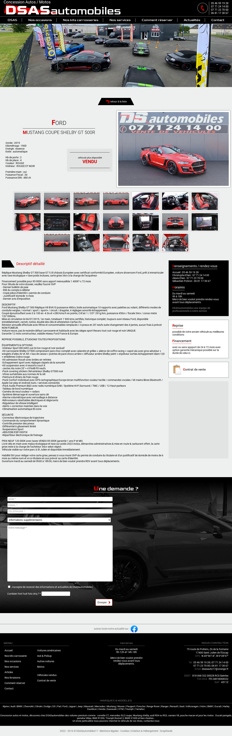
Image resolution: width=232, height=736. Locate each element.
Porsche (140, 706)
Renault (174, 706)
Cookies (124, 730)
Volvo (203, 706)
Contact (217, 20)
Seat (181, 706)
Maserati (88, 706)
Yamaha (139, 709)
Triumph (129, 709)
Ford (65, 706)
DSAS (12, 20)
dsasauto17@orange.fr (215, 668)
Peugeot (130, 706)
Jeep (79, 706)
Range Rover (153, 706)
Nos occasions (40, 20)
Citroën (38, 706)
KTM (121, 709)
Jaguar (72, 706)
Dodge (47, 706)
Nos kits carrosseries (80, 20)
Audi (13, 706)
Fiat (59, 706)
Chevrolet (29, 706)
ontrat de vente (189, 369)
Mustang (111, 706)
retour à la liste (116, 101)
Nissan (121, 706)
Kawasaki (112, 709)
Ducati (218, 706)
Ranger (164, 706)
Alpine (6, 706)
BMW (19, 706)
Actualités (192, 20)
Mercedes (100, 706)
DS (53, 706)
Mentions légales (109, 730)
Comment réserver (157, 20)
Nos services (120, 20)
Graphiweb (166, 730)
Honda (101, 709)
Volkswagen (192, 706)
